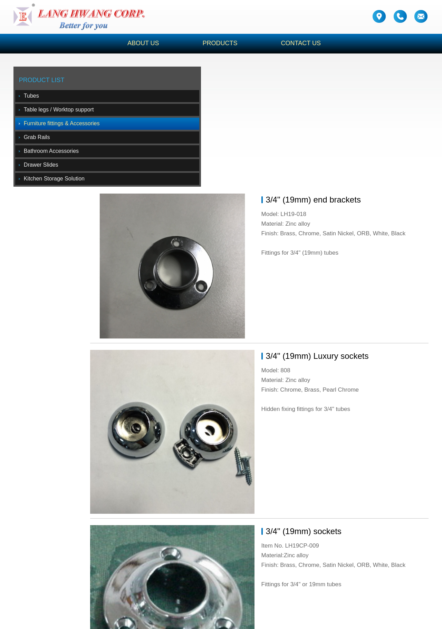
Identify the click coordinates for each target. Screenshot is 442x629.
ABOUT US (132, 43)
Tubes (35, 98)
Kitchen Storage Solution (58, 181)
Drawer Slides (45, 167)
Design (277, 620)
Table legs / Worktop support (62, 112)
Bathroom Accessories (55, 153)
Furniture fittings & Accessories (66, 126)
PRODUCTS (217, 43)
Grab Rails (41, 139)
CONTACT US (306, 43)
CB (307, 620)
